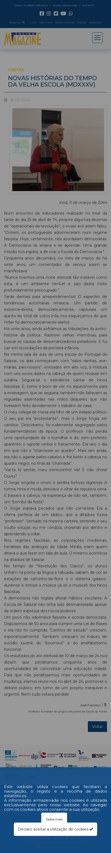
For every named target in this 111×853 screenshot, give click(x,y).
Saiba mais (54, 819)
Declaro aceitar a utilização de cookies (55, 829)
